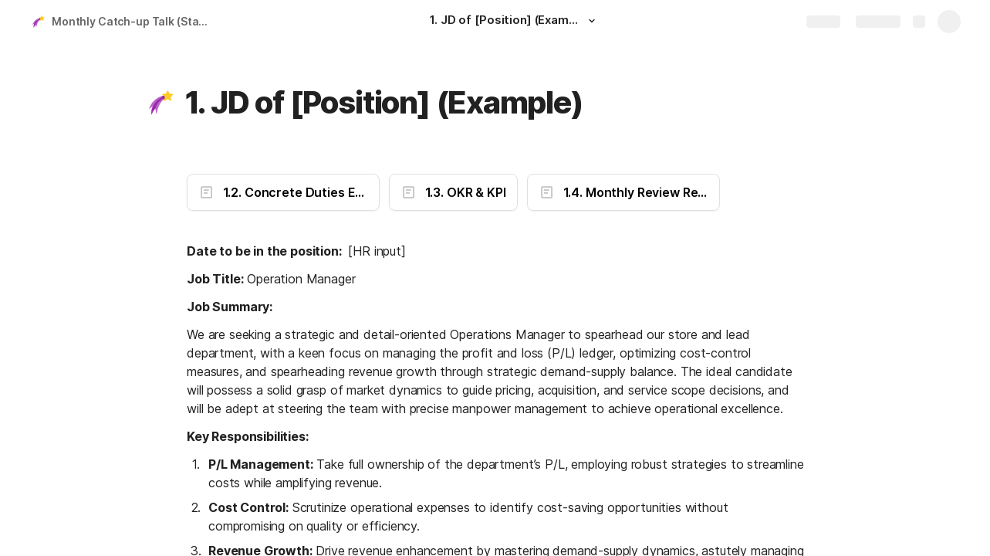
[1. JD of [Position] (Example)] (514, 21)
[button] (592, 21)
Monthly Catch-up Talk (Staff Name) (134, 21)
